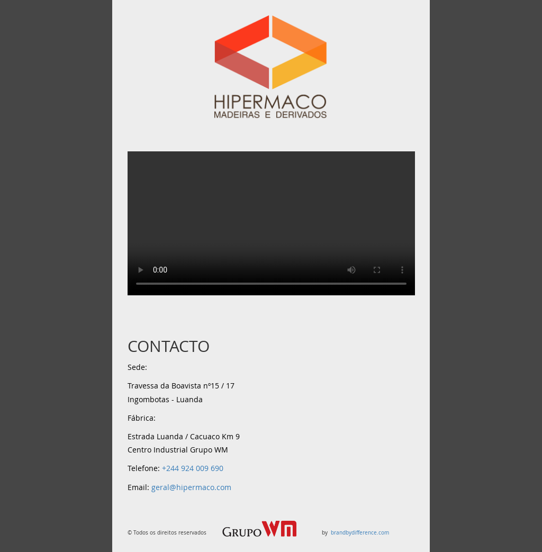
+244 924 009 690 (192, 468)
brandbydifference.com (359, 532)
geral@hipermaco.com (191, 487)
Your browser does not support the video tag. (271, 223)
